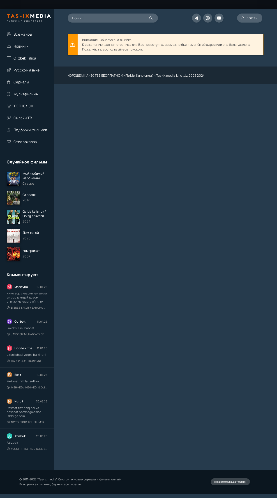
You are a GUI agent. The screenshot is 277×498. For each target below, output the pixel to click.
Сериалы (21, 82)
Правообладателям (230, 482)
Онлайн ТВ (23, 117)
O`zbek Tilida (25, 58)
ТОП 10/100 (23, 105)
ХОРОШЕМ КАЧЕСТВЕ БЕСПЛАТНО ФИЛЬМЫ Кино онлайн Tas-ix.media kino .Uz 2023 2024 (136, 75)
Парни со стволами (24, 361)
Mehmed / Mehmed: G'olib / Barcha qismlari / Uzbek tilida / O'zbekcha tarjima (27, 387)
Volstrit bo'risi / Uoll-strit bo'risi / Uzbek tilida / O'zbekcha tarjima (27, 449)
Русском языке (27, 70)
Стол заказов (25, 141)
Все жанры (23, 34)
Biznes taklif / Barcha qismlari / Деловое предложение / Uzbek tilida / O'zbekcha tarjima (27, 308)
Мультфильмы (26, 94)
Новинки (21, 46)
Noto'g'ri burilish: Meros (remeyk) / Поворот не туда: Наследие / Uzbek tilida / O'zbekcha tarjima (27, 422)
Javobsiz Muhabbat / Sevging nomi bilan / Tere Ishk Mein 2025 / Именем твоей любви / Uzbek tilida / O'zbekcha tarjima (27, 334)
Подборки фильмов (30, 129)
